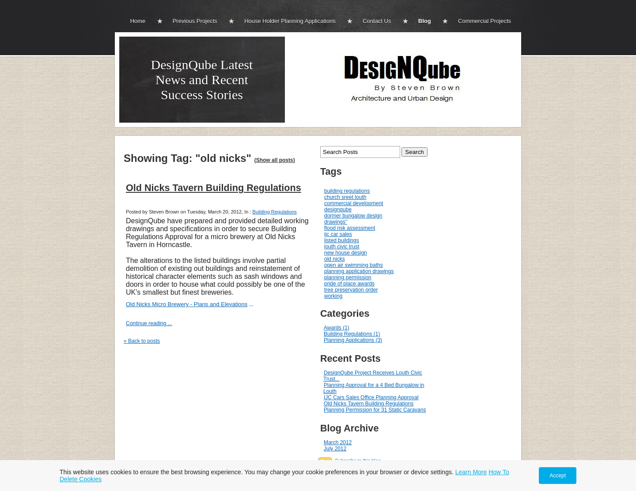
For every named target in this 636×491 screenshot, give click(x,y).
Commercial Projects (484, 21)
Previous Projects (195, 21)
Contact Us (377, 21)
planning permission (347, 277)
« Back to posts (142, 341)
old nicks (334, 259)
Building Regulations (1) (352, 334)
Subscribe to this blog (358, 460)
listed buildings (341, 240)
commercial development (353, 203)
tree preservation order (351, 290)
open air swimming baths (353, 265)
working (333, 296)
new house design (345, 253)
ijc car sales (338, 234)
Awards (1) (336, 328)
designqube (338, 209)
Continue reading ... (149, 323)
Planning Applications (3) (353, 340)
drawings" (335, 222)
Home (138, 21)
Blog (424, 21)
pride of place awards (349, 284)
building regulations (347, 191)
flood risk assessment (349, 228)
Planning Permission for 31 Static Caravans (375, 410)
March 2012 (338, 442)
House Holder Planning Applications (290, 21)
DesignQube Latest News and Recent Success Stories (202, 79)
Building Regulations (275, 211)
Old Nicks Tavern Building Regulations (213, 187)
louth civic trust (341, 247)
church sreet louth (345, 197)
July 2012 (335, 449)
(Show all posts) (274, 160)
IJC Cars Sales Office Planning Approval (371, 397)
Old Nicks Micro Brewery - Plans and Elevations (186, 304)
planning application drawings (359, 271)
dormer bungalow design (353, 216)
